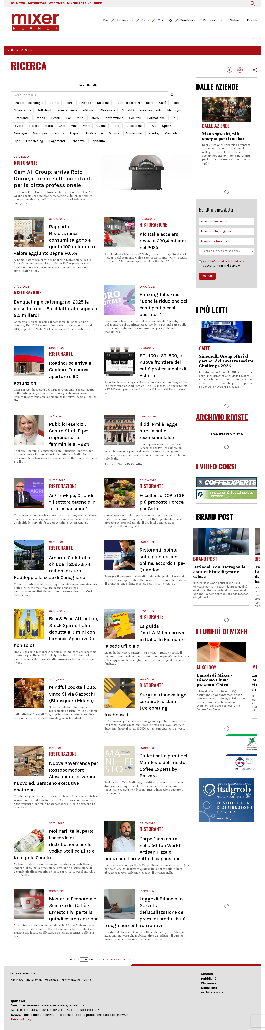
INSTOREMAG (36, 3)
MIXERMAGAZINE (79, 3)
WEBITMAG (57, 3)
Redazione (209, 988)
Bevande (85, 103)
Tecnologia (35, 103)
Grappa (40, 118)
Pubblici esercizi (127, 103)
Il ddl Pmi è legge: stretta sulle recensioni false (159, 430)
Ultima (127, 959)
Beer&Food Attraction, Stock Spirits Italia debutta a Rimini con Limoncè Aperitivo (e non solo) (56, 632)
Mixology (165, 20)
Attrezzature (22, 110)
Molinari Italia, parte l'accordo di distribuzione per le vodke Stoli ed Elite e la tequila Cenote (54, 844)
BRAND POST (214, 516)
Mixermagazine (70, 979)
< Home (13, 50)
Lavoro (18, 126)
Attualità (127, 110)
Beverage (20, 133)
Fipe (16, 141)
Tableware (108, 110)
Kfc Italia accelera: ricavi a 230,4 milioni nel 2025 (163, 240)
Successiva (113, 959)
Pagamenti (57, 141)
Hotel (116, 126)
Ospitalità (98, 141)
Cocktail (135, 118)
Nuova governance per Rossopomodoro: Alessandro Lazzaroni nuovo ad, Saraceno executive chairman (56, 776)
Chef (62, 126)
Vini (74, 126)
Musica (114, 133)
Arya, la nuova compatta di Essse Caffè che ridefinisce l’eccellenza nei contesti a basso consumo (226, 143)
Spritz (166, 126)
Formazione (156, 118)
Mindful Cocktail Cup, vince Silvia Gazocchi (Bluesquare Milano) (72, 693)
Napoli (75, 133)
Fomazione (134, 133)
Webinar (89, 110)
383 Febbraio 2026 (226, 434)
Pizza (152, 126)
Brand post (41, 133)
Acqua (59, 133)
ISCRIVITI (207, 276)
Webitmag (51, 979)
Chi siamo (208, 983)
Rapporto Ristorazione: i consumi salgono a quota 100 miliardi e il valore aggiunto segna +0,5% (55, 240)
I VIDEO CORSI (216, 466)
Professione (212, 20)
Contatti (207, 974)
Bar (106, 20)
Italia (49, 126)
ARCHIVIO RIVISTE (222, 417)
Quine (87, 979)
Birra (149, 103)
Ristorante (125, 20)
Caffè (145, 20)
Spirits (54, 103)
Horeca (34, 126)
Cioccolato (173, 133)
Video (234, 20)
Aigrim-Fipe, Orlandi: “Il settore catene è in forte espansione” (72, 502)
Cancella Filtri (88, 85)
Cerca (29, 50)
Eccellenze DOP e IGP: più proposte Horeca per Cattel (162, 502)
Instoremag (34, 979)
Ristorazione (114, 118)
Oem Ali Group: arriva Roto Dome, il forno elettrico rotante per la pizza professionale (53, 178)
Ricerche (103, 103)
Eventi (252, 20)
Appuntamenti (150, 110)
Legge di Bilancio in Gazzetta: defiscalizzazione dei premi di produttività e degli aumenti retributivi (145, 912)
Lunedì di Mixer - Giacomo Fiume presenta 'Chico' (220, 680)
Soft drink (44, 110)
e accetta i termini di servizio (221, 263)
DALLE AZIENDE (217, 86)
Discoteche (134, 126)
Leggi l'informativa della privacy (223, 261)
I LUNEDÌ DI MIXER (222, 631)
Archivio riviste (212, 992)
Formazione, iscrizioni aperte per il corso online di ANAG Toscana (224, 361)
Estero (94, 118)
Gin (173, 118)
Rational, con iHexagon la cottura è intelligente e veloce (225, 572)
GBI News (17, 979)
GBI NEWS (18, 3)
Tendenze (187, 20)
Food (176, 103)
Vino (80, 118)
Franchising (34, 141)
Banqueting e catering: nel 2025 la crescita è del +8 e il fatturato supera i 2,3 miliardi (55, 308)
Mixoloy (153, 133)
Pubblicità (208, 978)
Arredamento (67, 110)
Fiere (69, 103)
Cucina (101, 126)
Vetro (86, 126)
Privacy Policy (21, 1019)
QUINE (98, 3)
